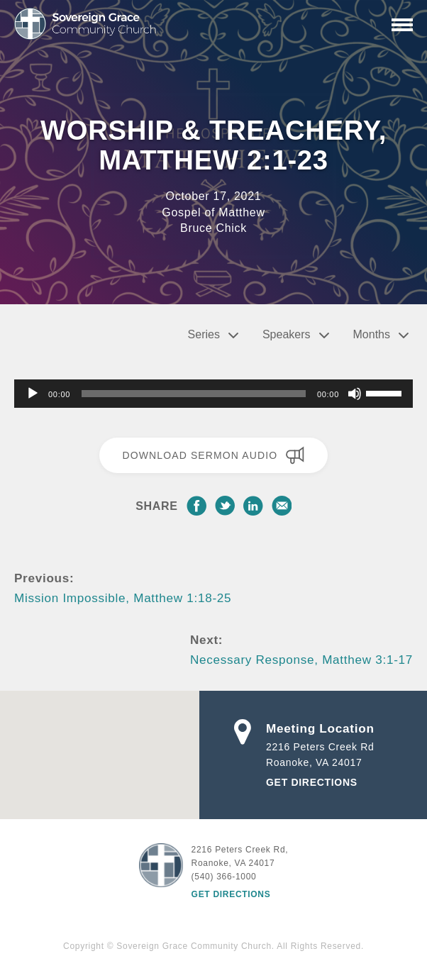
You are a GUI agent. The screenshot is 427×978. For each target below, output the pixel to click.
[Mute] (355, 394)
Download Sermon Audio (213, 455)
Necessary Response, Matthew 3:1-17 (301, 659)
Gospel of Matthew (213, 212)
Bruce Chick (213, 228)
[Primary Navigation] (402, 25)
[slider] (194, 393)
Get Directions (311, 782)
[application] (213, 393)
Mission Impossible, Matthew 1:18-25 (122, 598)
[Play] (33, 394)
